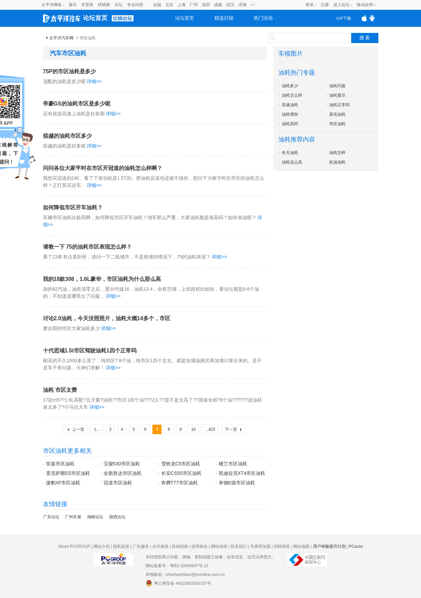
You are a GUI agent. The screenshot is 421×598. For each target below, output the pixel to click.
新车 (73, 4)
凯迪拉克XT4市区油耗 (242, 473)
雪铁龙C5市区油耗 (181, 463)
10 (193, 429)
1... (97, 429)
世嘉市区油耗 (60, 463)
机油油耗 (337, 162)
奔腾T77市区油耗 (179, 482)
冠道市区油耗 (118, 482)
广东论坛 (51, 517)
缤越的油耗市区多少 (67, 136)
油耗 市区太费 (60, 390)
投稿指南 (180, 546)
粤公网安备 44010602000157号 (178, 583)
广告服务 (141, 546)
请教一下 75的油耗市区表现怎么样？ (87, 247)
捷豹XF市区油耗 (63, 482)
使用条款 (199, 546)
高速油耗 (290, 104)
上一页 (78, 429)
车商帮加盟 (260, 546)
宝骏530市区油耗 (122, 463)
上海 (181, 4)
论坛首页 (95, 18)
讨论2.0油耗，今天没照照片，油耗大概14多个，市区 (106, 318)
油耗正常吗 (339, 104)
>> (253, 4)
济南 (242, 4)
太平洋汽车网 (61, 38)
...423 (210, 429)
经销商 (104, 4)
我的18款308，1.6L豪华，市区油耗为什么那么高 (102, 279)
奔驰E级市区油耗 (237, 482)
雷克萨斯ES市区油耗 (68, 473)
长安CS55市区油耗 (181, 473)
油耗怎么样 (292, 95)
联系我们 (239, 546)
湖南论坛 (95, 517)
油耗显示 (337, 95)
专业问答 (135, 4)
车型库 (87, 4)
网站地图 (301, 546)
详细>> (94, 81)
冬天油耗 (290, 152)
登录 (310, 4)
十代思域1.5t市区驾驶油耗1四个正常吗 (89, 350)
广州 (194, 4)
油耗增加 (290, 114)
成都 (218, 4)
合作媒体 (160, 546)
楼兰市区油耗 (233, 463)
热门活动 (263, 18)
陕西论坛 (117, 517)
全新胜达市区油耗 (123, 473)
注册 (325, 4)
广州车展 (73, 517)
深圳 (206, 4)
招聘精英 (282, 546)
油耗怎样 (337, 152)
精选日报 (223, 18)
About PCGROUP (74, 546)
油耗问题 (337, 85)
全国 (157, 4)
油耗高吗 (290, 123)
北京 (169, 4)
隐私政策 (121, 546)
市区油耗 (337, 123)
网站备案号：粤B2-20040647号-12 (177, 565)
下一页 (231, 429)
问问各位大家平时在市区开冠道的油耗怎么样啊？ (102, 168)
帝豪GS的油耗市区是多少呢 (76, 104)
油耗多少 (290, 85)
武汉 (230, 4)
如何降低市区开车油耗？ (73, 207)
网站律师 (219, 546)
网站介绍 (101, 546)
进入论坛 (341, 4)
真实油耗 (337, 114)
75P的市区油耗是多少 (69, 71)
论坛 (118, 4)
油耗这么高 (292, 162)
